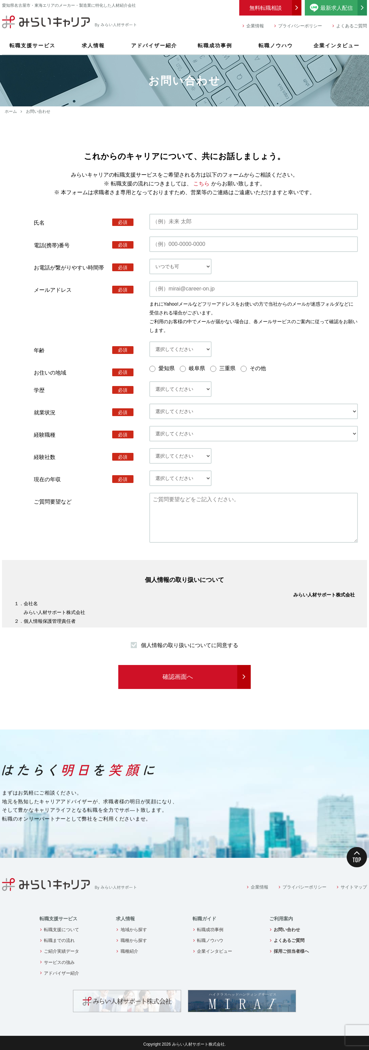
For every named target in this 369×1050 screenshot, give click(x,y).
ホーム (11, 111)
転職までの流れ (59, 940)
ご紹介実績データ (61, 951)
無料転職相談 (265, 8)
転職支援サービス (32, 45)
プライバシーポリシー (300, 25)
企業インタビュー (337, 45)
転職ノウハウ (276, 45)
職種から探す (134, 940)
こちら (201, 183)
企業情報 (255, 25)
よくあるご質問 (351, 25)
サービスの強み (59, 962)
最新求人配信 (338, 7)
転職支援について (61, 929)
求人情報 (93, 45)
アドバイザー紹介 (154, 45)
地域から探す (134, 929)
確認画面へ (178, 676)
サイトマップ (354, 887)
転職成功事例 (215, 45)
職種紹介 (129, 951)
